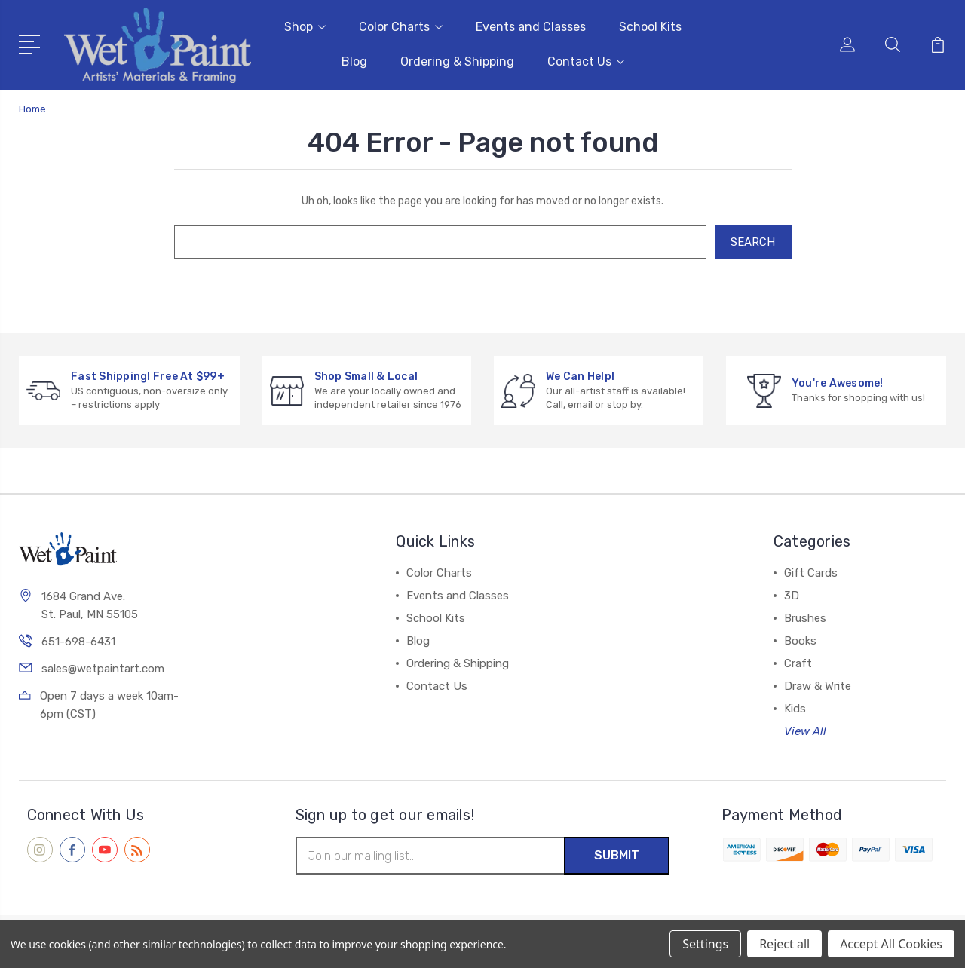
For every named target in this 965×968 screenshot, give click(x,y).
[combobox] (440, 242)
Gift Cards (811, 573)
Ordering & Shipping (457, 61)
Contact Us (585, 61)
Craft (798, 663)
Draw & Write (817, 686)
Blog (354, 61)
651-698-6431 (78, 641)
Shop (305, 27)
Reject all (784, 944)
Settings (705, 944)
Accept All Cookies (891, 944)
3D (791, 595)
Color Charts (401, 27)
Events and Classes (531, 27)
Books (800, 641)
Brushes (805, 618)
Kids (795, 708)
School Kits (650, 27)
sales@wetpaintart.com (102, 668)
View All (805, 731)
